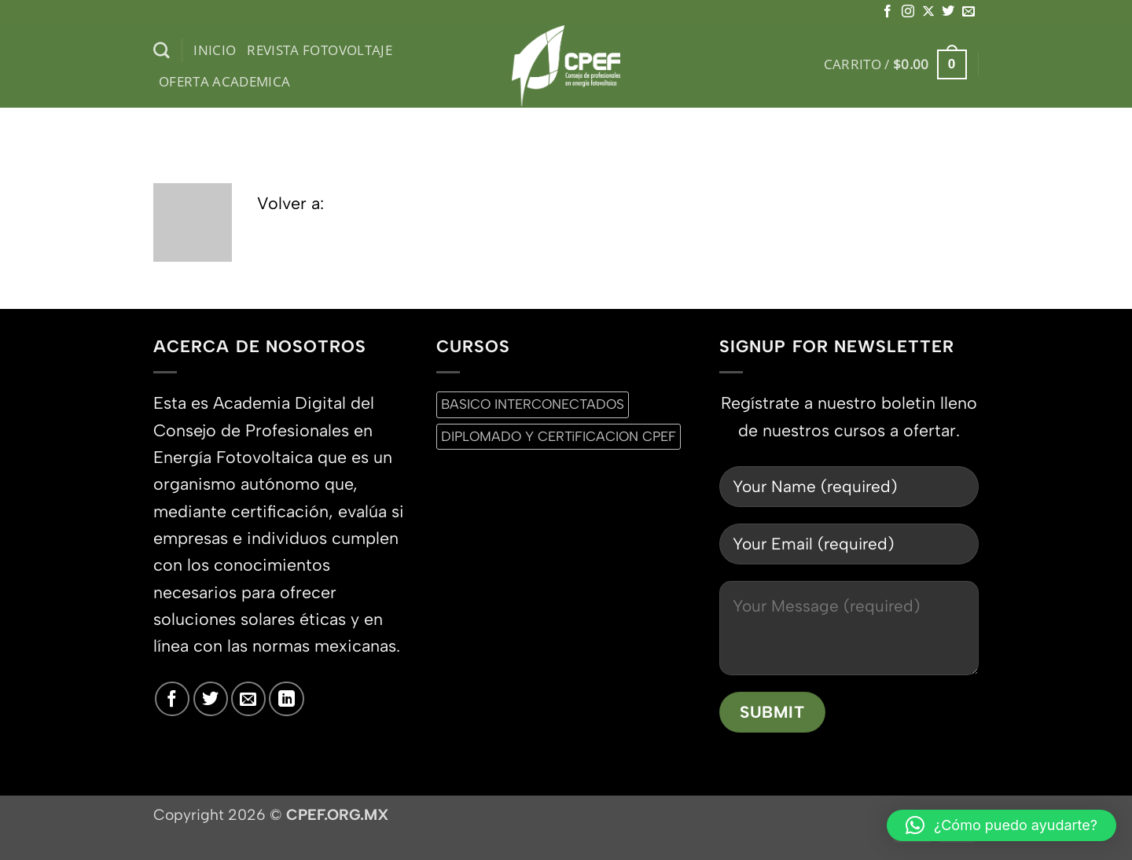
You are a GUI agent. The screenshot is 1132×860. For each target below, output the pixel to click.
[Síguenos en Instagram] (908, 12)
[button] (895, 64)
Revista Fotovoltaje (319, 50)
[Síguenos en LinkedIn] (286, 699)
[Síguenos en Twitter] (948, 12)
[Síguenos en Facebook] (887, 12)
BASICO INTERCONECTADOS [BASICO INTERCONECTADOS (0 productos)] (532, 404)
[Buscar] (161, 50)
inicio (214, 50)
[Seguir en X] (928, 12)
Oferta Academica (225, 81)
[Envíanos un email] (968, 12)
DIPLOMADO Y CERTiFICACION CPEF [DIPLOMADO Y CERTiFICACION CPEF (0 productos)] (558, 436)
